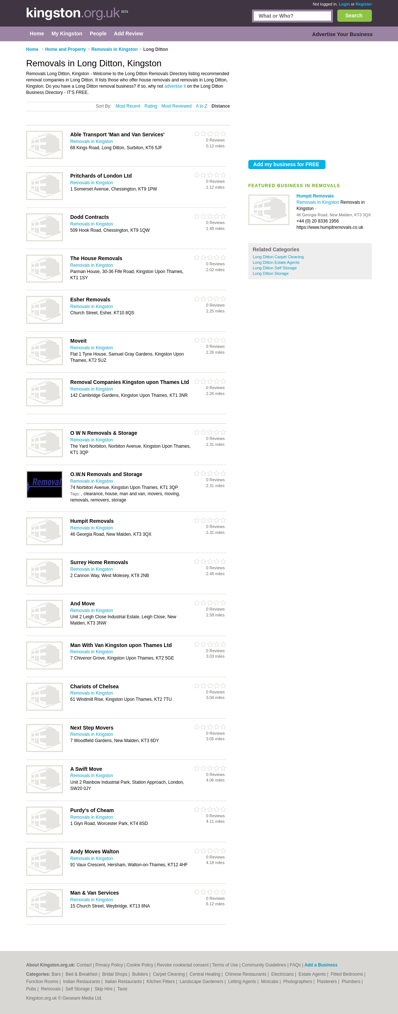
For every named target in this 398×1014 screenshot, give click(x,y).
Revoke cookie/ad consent (183, 965)
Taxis (122, 989)
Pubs (32, 989)
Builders (140, 974)
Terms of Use (225, 965)
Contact (84, 965)
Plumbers (352, 981)
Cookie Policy (140, 965)
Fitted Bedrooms (347, 974)
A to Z (201, 106)
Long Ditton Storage (271, 273)
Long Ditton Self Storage (275, 268)
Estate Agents (313, 974)
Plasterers (327, 981)
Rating (151, 106)
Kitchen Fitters (161, 981)
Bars (56, 974)
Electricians (283, 974)
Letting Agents (242, 981)
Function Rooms (43, 981)
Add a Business (321, 965)
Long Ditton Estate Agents (276, 262)
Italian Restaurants (124, 981)
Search (354, 15)
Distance (221, 106)
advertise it (175, 86)
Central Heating (206, 974)
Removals (51, 989)
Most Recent (128, 106)
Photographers (298, 981)
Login (344, 4)
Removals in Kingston (318, 202)
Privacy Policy (109, 965)
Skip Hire (104, 989)
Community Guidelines (264, 965)
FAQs (295, 965)
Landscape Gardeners (202, 981)
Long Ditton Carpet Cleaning (278, 257)
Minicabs (270, 981)
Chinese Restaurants (246, 974)
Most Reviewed (176, 106)
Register (364, 4)
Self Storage (78, 989)
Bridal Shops (115, 974)
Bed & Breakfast (82, 974)
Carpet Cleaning (169, 974)
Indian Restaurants (82, 981)
